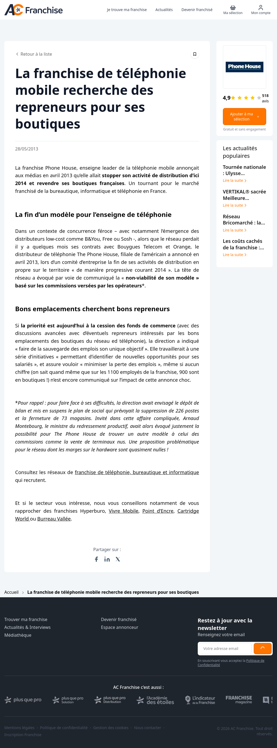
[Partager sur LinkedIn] (107, 559)
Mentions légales (19, 727)
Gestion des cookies (110, 727)
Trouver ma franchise (25, 619)
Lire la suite (235, 180)
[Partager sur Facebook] (96, 559)
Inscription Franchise (22, 734)
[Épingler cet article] (194, 54)
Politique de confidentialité (64, 727)
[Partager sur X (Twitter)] (118, 559)
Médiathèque (17, 635)
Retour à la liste (33, 54)
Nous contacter (147, 727)
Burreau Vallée (54, 518)
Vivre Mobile (123, 511)
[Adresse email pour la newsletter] (225, 648)
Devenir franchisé (118, 619)
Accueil (11, 592)
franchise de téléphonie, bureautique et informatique (137, 472)
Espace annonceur (119, 627)
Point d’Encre (157, 511)
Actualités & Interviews (27, 627)
